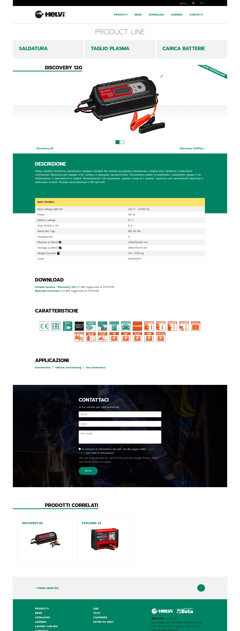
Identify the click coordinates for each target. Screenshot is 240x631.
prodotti (121, 15)
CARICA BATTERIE (183, 48)
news (138, 15)
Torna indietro (47, 587)
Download (156, 15)
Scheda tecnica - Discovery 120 (55, 287)
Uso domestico (95, 367)
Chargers (100, 617)
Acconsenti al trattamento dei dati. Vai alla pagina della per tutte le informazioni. (117, 450)
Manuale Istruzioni (47, 290)
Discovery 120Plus (192, 148)
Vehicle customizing (68, 367)
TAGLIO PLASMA (110, 48)
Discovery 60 (44, 148)
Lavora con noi (46, 626)
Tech (96, 612)
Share (38, 188)
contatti (196, 15)
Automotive (42, 367)
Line (96, 607)
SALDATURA (33, 48)
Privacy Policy (150, 457)
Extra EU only (103, 621)
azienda (176, 15)
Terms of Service (93, 461)
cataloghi (42, 617)
